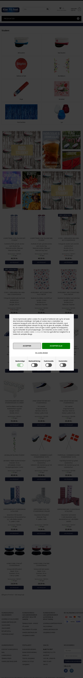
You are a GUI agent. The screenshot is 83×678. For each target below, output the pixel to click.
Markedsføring (34, 361)
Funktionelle (49, 361)
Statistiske (63, 361)
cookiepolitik (39, 332)
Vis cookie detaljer (41, 353)
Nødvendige (20, 361)
